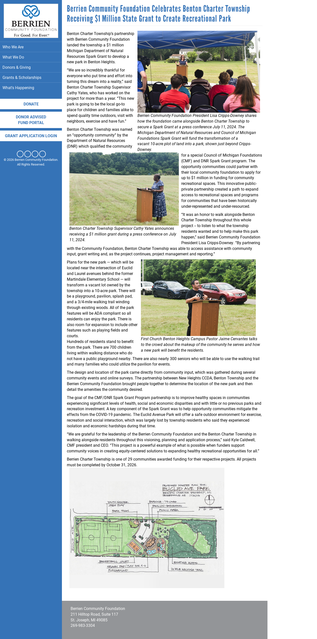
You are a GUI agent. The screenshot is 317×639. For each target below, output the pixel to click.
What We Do (30, 57)
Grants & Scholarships (30, 77)
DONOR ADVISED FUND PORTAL (31, 119)
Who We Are (30, 46)
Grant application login (31, 135)
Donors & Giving (30, 67)
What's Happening (30, 87)
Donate (31, 103)
